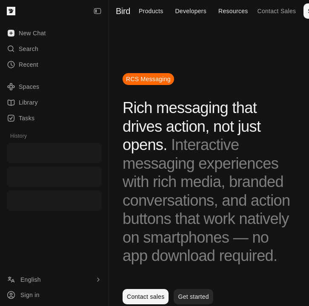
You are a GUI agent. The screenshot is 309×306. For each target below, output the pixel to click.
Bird (123, 11)
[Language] (54, 279)
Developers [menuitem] (190, 11)
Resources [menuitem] (233, 11)
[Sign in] (54, 295)
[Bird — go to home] (11, 11)
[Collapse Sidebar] (97, 11)
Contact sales (145, 296)
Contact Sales (277, 11)
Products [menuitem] (151, 11)
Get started (193, 296)
